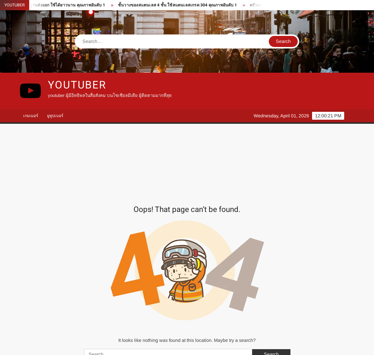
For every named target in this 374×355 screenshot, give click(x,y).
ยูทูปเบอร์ (55, 115)
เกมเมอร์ (30, 115)
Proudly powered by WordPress (146, 345)
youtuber (77, 85)
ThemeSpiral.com (239, 345)
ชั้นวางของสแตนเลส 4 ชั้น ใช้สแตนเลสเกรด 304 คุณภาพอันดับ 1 (180, 5)
